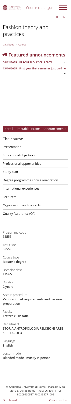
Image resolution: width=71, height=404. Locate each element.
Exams (36, 129)
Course (22, 44)
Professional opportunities (22, 163)
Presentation (12, 147)
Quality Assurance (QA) (19, 214)
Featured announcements (34, 55)
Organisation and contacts (22, 205)
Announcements (54, 129)
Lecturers (9, 197)
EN (63, 17)
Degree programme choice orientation (30, 180)
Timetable (22, 129)
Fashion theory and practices (26, 30)
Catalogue (8, 44)
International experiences (21, 188)
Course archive (58, 400)
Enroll (9, 129)
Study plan (10, 172)
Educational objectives (19, 155)
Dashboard (10, 400)
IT (57, 17)
